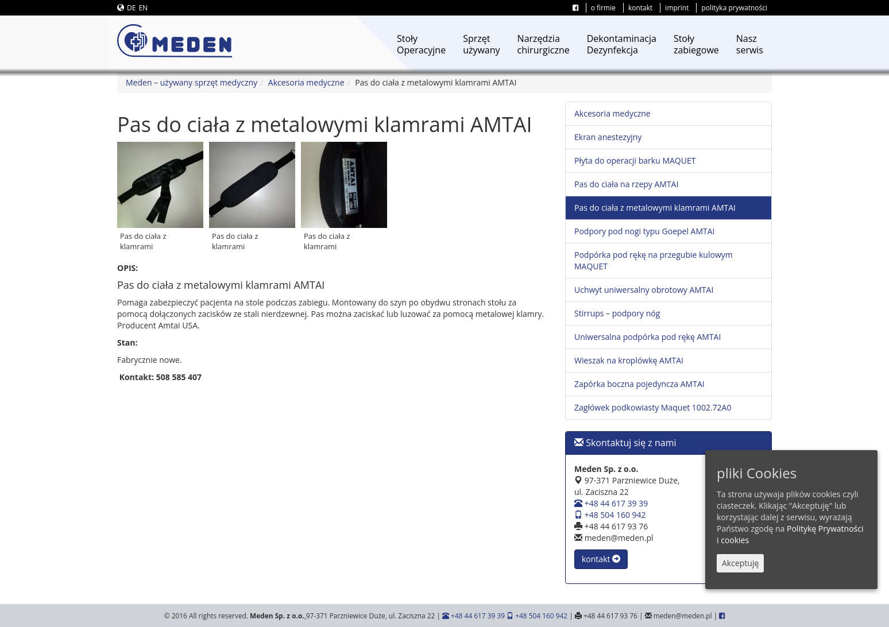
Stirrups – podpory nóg (617, 313)
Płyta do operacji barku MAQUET (634, 160)
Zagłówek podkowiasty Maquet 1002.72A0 (652, 407)
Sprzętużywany (481, 44)
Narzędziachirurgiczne (543, 44)
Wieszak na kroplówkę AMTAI (628, 360)
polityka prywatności (734, 8)
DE (131, 8)
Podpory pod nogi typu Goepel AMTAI (644, 231)
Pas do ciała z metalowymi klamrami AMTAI (655, 207)
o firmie (603, 8)
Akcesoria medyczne (306, 82)
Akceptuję (740, 563)
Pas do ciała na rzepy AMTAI (626, 184)
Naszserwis (749, 44)
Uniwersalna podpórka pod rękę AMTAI (647, 336)
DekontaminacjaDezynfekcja (621, 44)
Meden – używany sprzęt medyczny (191, 82)
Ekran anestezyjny (607, 136)
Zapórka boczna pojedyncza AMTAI (639, 383)
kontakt (640, 8)
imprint (677, 8)
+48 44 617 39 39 (611, 503)
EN (143, 8)
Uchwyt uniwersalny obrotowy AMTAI (643, 289)
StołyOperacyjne (421, 44)
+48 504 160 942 (610, 514)
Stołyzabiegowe (696, 44)
